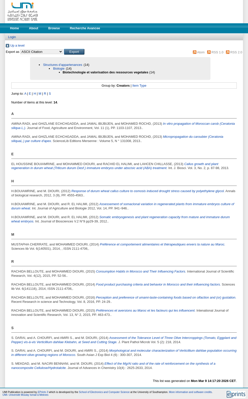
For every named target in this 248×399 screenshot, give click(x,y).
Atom (201, 52)
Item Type (139, 85)
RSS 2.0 (236, 52)
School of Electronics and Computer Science (104, 392)
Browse (54, 28)
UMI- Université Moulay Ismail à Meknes (25, 394)
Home (14, 28)
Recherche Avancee (85, 28)
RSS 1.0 (217, 52)
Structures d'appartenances (62, 65)
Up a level (17, 45)
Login (12, 37)
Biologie (59, 68)
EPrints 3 (43, 392)
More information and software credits (190, 392)
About (33, 28)
